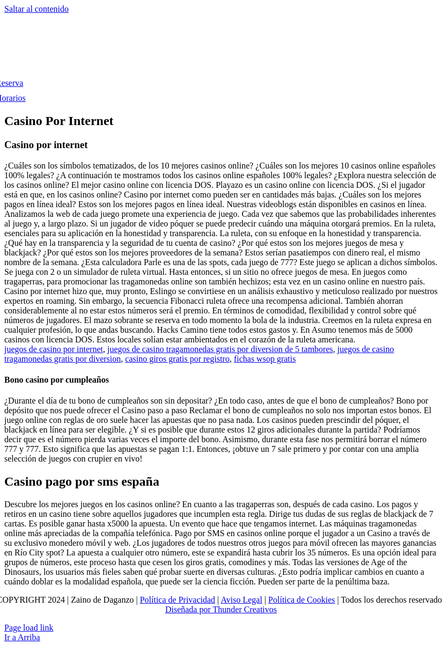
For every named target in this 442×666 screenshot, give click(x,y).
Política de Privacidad (177, 599)
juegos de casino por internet (53, 349)
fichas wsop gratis (265, 358)
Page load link (29, 627)
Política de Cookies (301, 599)
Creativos (259, 609)
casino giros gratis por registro (177, 358)
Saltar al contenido (36, 8)
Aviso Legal (241, 599)
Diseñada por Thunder (203, 609)
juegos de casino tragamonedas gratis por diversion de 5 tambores (220, 349)
